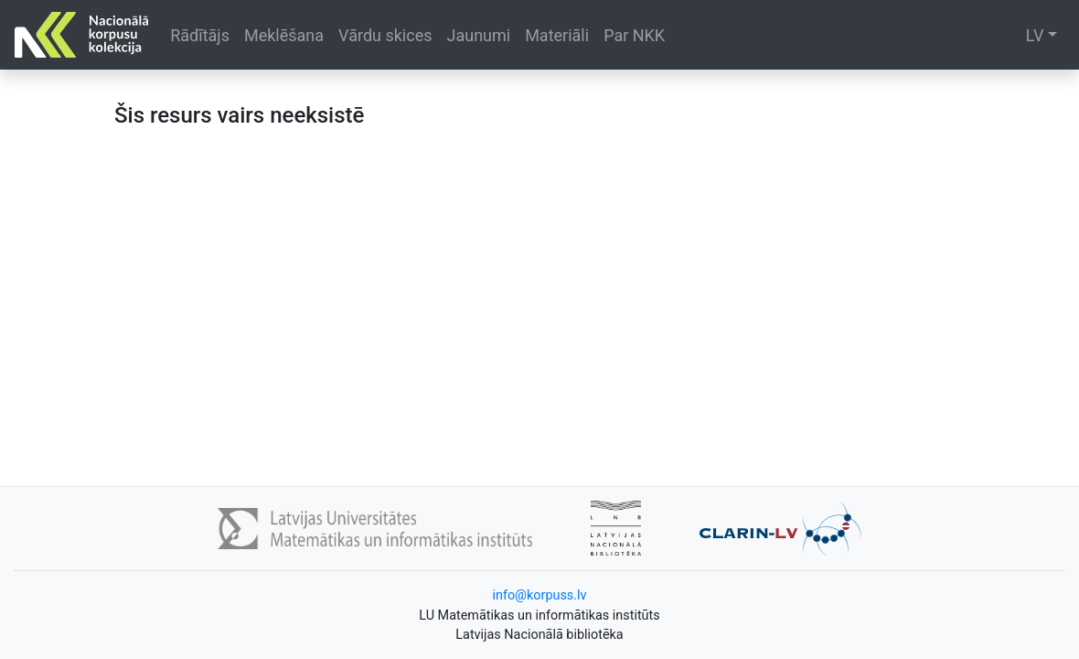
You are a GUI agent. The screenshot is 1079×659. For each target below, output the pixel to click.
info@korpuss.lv (539, 595)
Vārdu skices (385, 35)
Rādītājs (200, 35)
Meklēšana (284, 35)
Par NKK (634, 35)
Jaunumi (478, 35)
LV (1035, 35)
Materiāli (557, 35)
